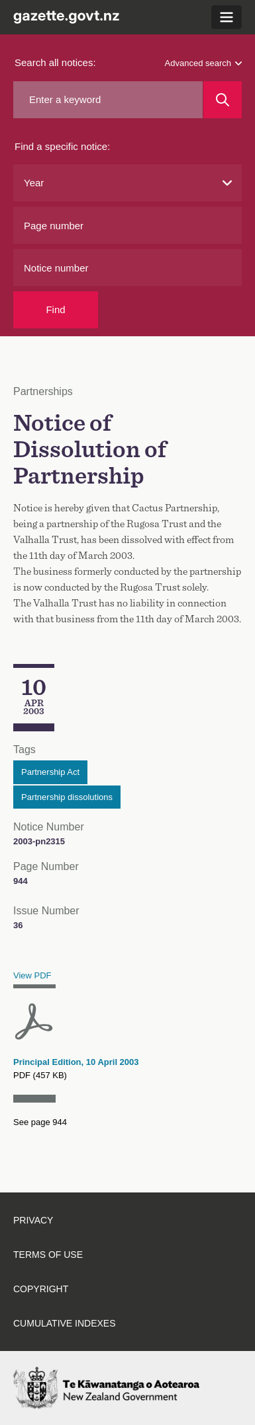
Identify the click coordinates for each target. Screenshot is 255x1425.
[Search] (222, 99)
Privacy (33, 1220)
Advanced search (203, 63)
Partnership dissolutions (67, 797)
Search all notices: (55, 62)
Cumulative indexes (64, 1323)
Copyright (40, 1289)
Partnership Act (50, 772)
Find (55, 309)
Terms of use (48, 1254)
